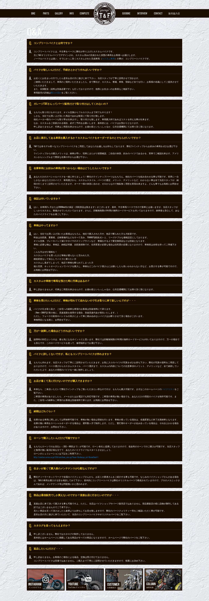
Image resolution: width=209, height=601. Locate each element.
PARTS (46, 13)
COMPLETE (84, 13)
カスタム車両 (108, 58)
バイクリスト (168, 389)
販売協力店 (174, 13)
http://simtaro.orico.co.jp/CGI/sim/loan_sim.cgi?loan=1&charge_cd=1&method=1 (66, 457)
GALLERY (59, 13)
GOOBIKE (126, 13)
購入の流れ (56, 92)
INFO (71, 13)
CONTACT (158, 13)
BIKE (33, 13)
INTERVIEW (142, 13)
